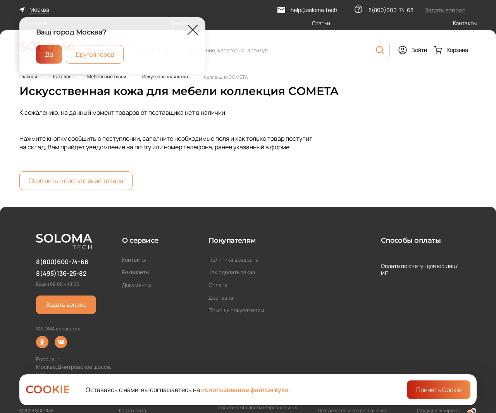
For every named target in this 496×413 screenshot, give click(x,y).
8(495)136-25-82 (61, 273)
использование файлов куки (244, 389)
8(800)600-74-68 (62, 261)
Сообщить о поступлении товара (76, 180)
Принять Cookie (439, 389)
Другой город (94, 54)
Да (49, 54)
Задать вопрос (66, 305)
